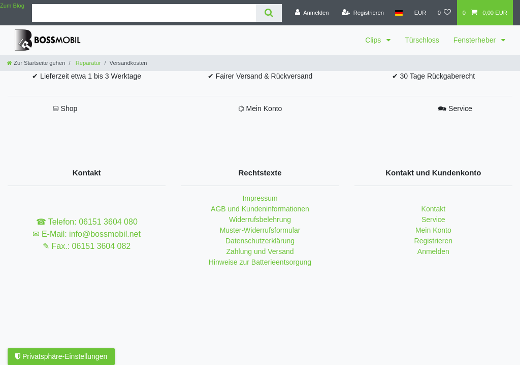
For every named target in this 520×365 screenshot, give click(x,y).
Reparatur (87, 63)
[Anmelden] (312, 12)
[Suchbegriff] (144, 13)
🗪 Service (455, 108)
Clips (374, 40)
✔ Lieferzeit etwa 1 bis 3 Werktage (86, 76)
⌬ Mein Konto (260, 108)
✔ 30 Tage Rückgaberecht (433, 76)
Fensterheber (475, 40)
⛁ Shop (65, 108)
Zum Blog (12, 6)
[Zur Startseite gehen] (36, 63)
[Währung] (420, 12)
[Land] (398, 12)
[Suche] (269, 13)
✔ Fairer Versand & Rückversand (260, 76)
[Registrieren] (362, 12)
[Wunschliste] (444, 12)
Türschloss (422, 40)
